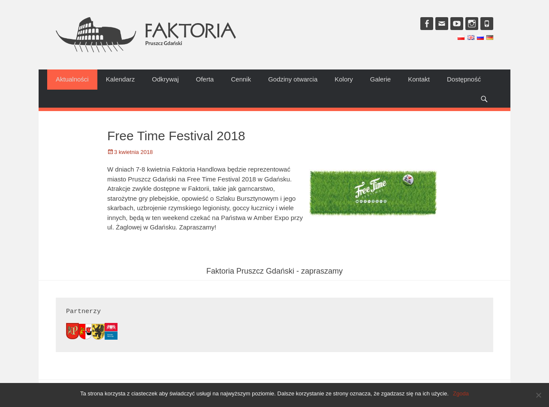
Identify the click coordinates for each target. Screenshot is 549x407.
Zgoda (461, 393)
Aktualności (72, 79)
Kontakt (419, 79)
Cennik (241, 79)
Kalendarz (120, 79)
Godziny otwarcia (292, 79)
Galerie (380, 79)
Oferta (205, 79)
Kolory (344, 79)
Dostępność (464, 79)
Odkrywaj (165, 79)
